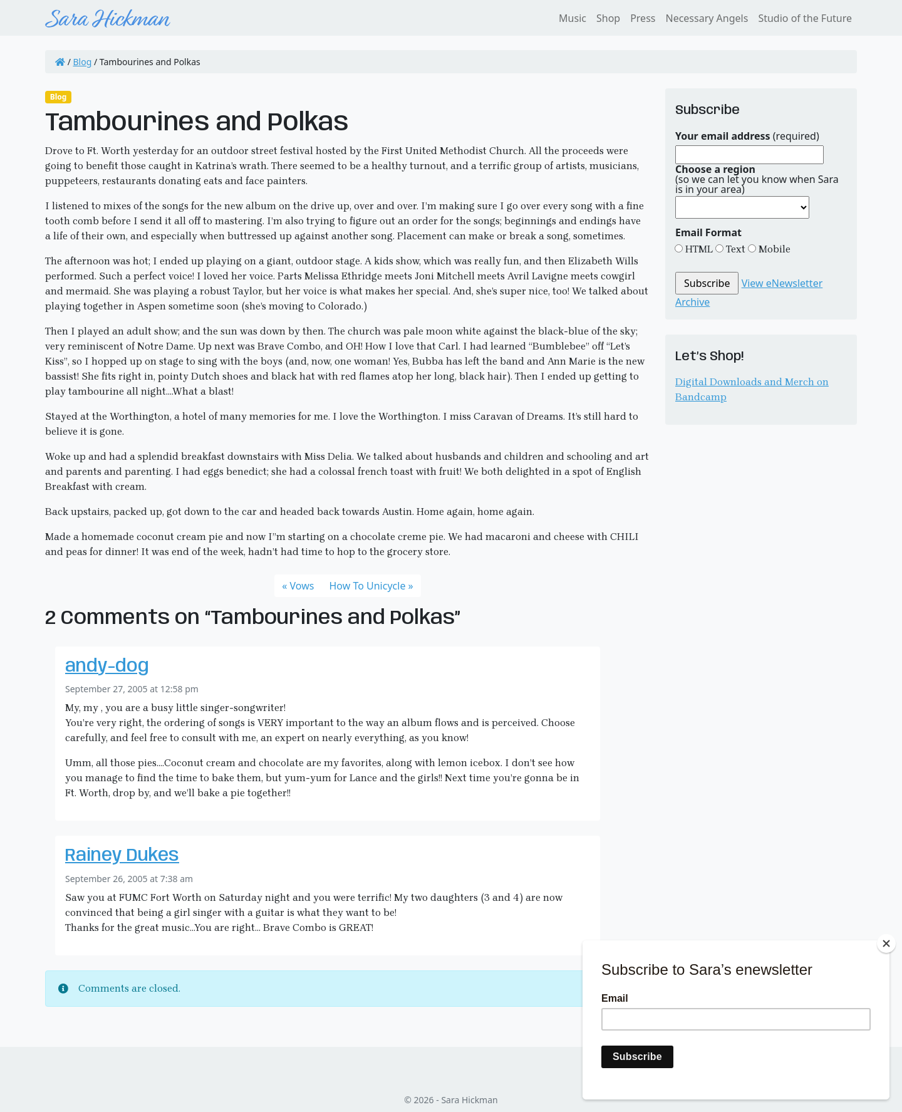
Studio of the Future (805, 18)
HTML (698, 249)
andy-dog (107, 667)
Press (642, 18)
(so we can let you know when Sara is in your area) (757, 179)
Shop (608, 18)
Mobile (773, 249)
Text (734, 249)
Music (572, 18)
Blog (82, 62)
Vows (302, 586)
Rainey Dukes (122, 856)
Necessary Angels (706, 18)
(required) (747, 136)
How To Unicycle (367, 586)
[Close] (886, 943)
